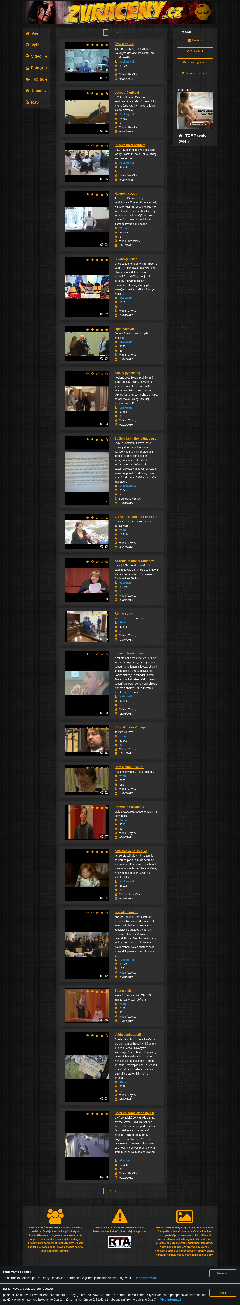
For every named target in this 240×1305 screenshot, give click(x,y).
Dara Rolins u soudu (129, 767)
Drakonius (125, 298)
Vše (32, 33)
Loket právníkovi (127, 92)
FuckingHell (126, 61)
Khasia (123, 1082)
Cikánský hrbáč (126, 259)
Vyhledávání (40, 45)
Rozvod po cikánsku (129, 807)
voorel (123, 529)
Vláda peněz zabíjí (128, 1034)
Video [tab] (33, 56)
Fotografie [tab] (38, 68)
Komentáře (39, 91)
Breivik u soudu (126, 912)
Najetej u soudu (126, 193)
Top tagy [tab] (37, 79)
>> (116, 32)
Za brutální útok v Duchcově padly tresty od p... (149, 560)
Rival (122, 622)
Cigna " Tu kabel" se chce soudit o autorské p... (149, 516)
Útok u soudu (124, 44)
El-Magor (125, 1160)
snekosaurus (127, 485)
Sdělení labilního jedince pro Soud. (140, 438)
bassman (125, 582)
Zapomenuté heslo (195, 73)
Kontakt (195, 40)
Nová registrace (195, 62)
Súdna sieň (123, 990)
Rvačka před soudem (130, 145)
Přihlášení (195, 51)
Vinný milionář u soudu (131, 653)
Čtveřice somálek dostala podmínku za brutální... (150, 1113)
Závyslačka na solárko (131, 851)
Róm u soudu (124, 613)
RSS (32, 102)
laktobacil (125, 696)
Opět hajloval (124, 329)
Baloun (123, 820)
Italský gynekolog (127, 373)
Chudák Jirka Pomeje (130, 727)
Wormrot (124, 228)
